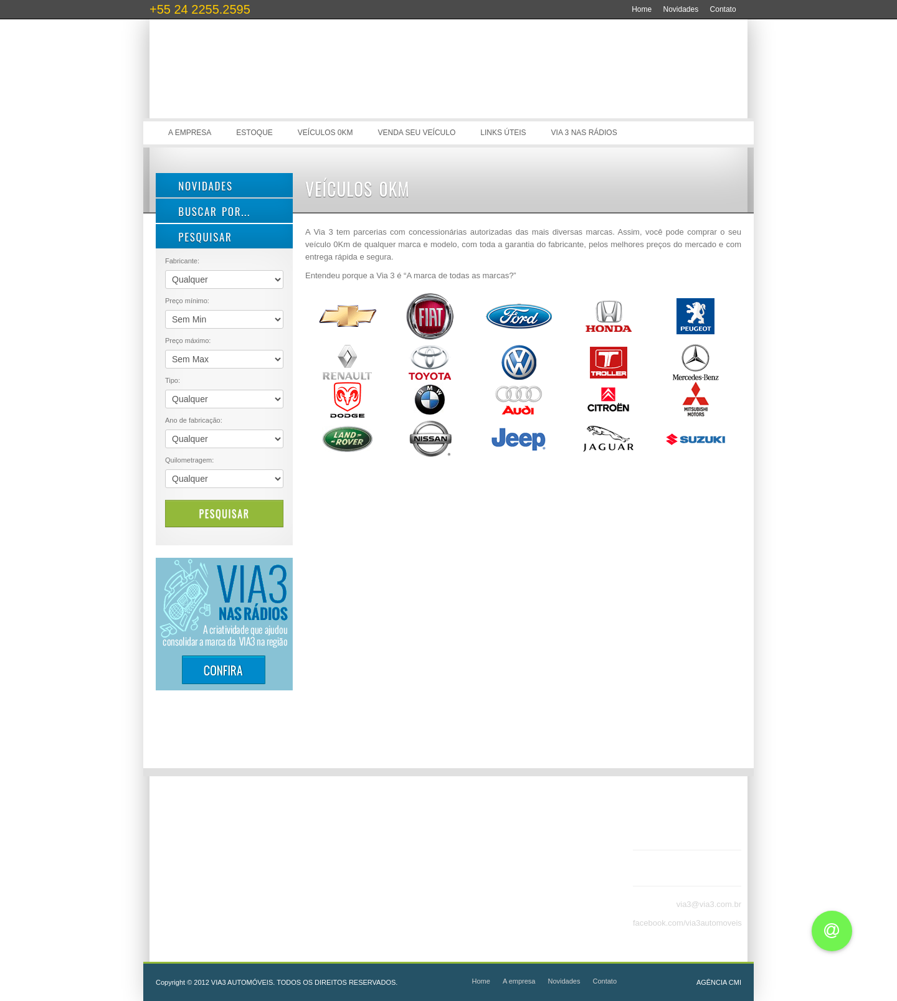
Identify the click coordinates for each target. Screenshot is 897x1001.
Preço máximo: (188, 340)
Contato (723, 9)
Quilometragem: (189, 460)
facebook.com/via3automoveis (687, 923)
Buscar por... (207, 211)
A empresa (189, 132)
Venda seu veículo (417, 132)
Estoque (254, 132)
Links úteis (503, 132)
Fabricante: (182, 261)
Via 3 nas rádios (584, 132)
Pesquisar (224, 513)
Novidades (681, 9)
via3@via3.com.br (708, 904)
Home (642, 9)
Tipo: (172, 380)
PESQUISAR (198, 237)
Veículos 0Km (325, 132)
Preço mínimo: (187, 300)
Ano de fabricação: (193, 420)
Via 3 (261, 81)
